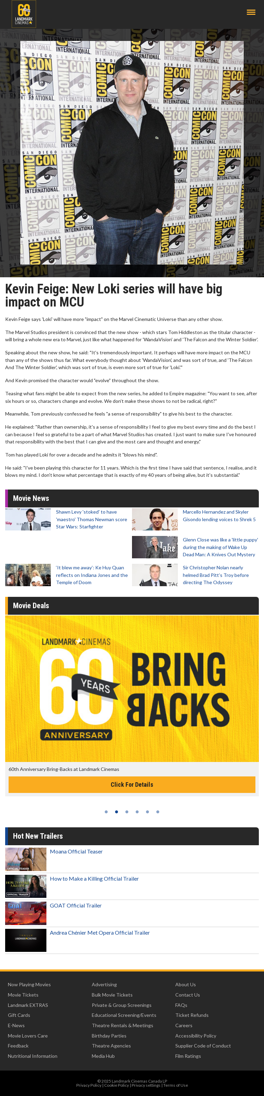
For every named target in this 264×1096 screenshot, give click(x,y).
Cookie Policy (116, 1085)
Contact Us (187, 995)
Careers (183, 1025)
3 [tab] (126, 811)
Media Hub (103, 1056)
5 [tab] (147, 811)
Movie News (31, 498)
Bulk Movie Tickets (112, 995)
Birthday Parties (109, 1036)
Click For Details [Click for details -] (132, 784)
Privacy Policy (88, 1085)
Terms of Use (175, 1085)
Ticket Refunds (192, 1015)
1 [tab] (106, 811)
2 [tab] (116, 811)
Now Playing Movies (29, 984)
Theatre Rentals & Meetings (122, 1025)
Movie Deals (31, 605)
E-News (16, 1025)
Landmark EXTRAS (28, 1005)
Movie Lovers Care (28, 1036)
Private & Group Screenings (122, 1005)
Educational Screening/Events (124, 1015)
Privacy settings (146, 1085)
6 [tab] (157, 811)
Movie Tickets (23, 995)
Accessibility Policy (195, 1036)
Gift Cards (19, 1015)
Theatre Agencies (111, 1046)
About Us (185, 984)
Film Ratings (188, 1056)
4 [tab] (137, 811)
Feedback (18, 1046)
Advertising (104, 984)
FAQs (181, 1005)
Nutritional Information (32, 1056)
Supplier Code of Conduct (203, 1046)
